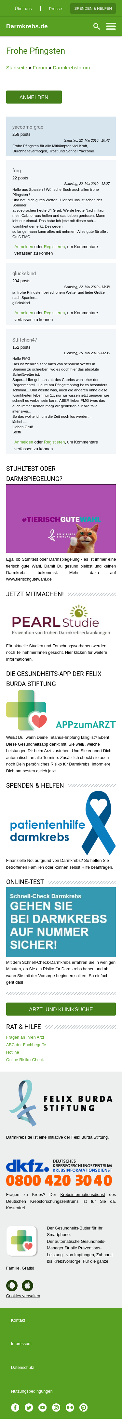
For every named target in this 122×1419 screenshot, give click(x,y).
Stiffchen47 (24, 340)
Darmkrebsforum (71, 67)
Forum (40, 67)
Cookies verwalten (23, 1295)
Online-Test (25, 882)
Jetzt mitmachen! (35, 594)
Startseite (16, 67)
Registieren (54, 246)
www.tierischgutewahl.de (29, 579)
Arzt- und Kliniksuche (61, 1009)
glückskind (24, 273)
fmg (16, 171)
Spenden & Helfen (93, 8)
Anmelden (34, 97)
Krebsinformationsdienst (82, 1194)
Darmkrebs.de (27, 26)
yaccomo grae (27, 127)
